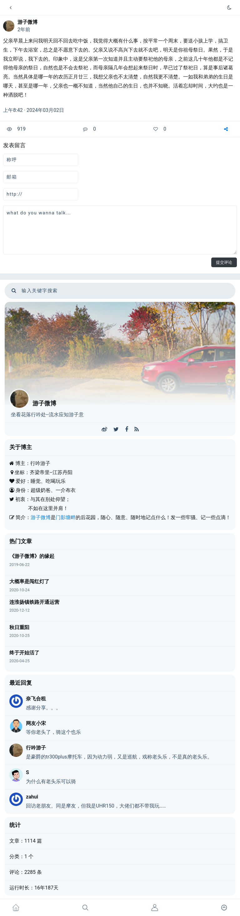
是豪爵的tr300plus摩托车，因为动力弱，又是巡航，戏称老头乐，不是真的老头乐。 (119, 757)
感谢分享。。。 (43, 708)
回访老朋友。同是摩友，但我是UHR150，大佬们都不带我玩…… (96, 806)
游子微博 (28, 22)
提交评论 (224, 262)
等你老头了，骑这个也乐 (53, 732)
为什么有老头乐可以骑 (51, 781)
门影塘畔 (66, 517)
